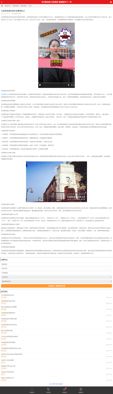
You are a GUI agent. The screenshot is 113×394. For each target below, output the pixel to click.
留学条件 (24, 6)
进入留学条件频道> (56, 384)
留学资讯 (16, 6)
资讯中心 (8, 6)
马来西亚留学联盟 (16, 13)
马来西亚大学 (5, 94)
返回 (1, 2)
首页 (111, 2)
